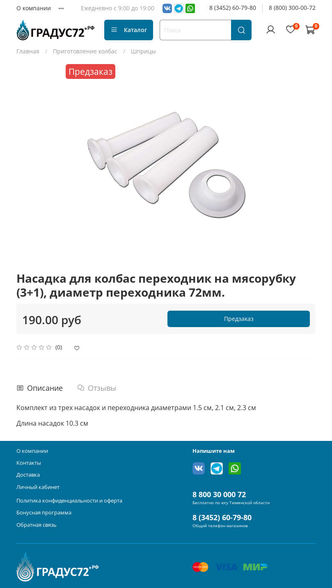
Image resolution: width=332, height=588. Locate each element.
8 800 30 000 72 (219, 494)
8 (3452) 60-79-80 (232, 8)
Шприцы (143, 51)
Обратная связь (36, 524)
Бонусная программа (43, 512)
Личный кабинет (38, 487)
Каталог (128, 30)
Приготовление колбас (85, 51)
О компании (33, 8)
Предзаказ (239, 319)
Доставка (28, 474)
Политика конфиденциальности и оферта (69, 500)
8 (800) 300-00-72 (292, 8)
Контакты (28, 462)
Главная (27, 51)
